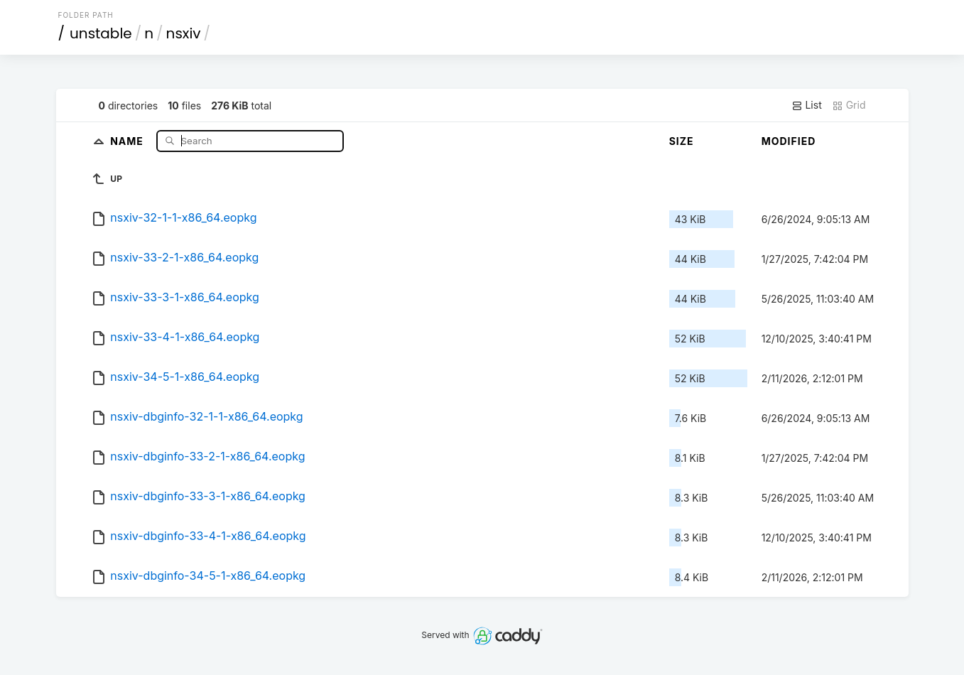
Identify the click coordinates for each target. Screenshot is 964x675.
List (806, 105)
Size (681, 141)
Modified (789, 141)
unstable (101, 33)
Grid (849, 105)
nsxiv (183, 33)
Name (128, 140)
